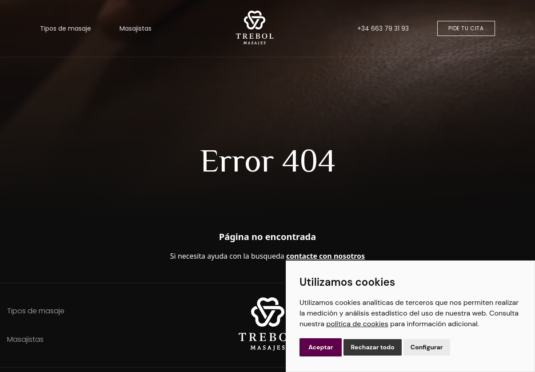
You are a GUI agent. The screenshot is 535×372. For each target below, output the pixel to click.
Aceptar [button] (320, 347)
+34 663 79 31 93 (383, 28)
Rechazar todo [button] (372, 347)
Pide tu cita (465, 28)
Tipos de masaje (65, 28)
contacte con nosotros (325, 256)
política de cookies (357, 323)
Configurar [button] (427, 347)
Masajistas (136, 28)
